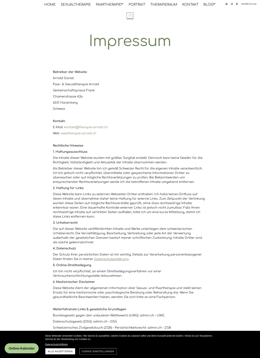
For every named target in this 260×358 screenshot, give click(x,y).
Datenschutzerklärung (111, 259)
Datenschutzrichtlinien (56, 344)
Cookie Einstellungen (98, 351)
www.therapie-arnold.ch (78, 133)
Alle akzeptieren (60, 351)
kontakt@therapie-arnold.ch (86, 127)
